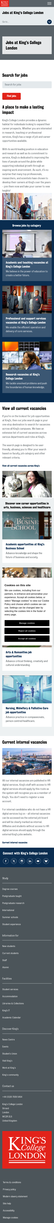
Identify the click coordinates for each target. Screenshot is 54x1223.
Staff (16, 961)
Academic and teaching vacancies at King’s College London (27, 264)
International (19, 911)
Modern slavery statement (25, 1196)
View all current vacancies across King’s (21, 465)
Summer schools (21, 918)
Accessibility (18, 1210)
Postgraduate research (24, 904)
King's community (21, 1076)
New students (20, 947)
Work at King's (20, 1068)
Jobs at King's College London (22, 12)
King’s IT (17, 1011)
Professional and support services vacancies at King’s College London (26, 320)
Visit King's (18, 1061)
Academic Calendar (23, 1018)
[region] (27, 611)
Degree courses (21, 890)
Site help (17, 1203)
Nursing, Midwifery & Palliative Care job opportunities (27, 710)
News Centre (20, 1040)
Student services (21, 990)
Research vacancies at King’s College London (23, 376)
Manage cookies (20, 1218)
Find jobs (11, 96)
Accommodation (21, 997)
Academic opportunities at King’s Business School (25, 546)
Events (16, 1047)
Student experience (23, 925)
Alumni (17, 968)
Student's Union (21, 1054)
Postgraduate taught (23, 897)
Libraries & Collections (24, 1004)
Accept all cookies (27, 638)
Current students (21, 954)
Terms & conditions (22, 1182)
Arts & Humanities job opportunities (19, 654)
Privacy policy (19, 1189)
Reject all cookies (27, 631)
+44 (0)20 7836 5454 (12, 1097)
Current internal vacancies (14, 842)
